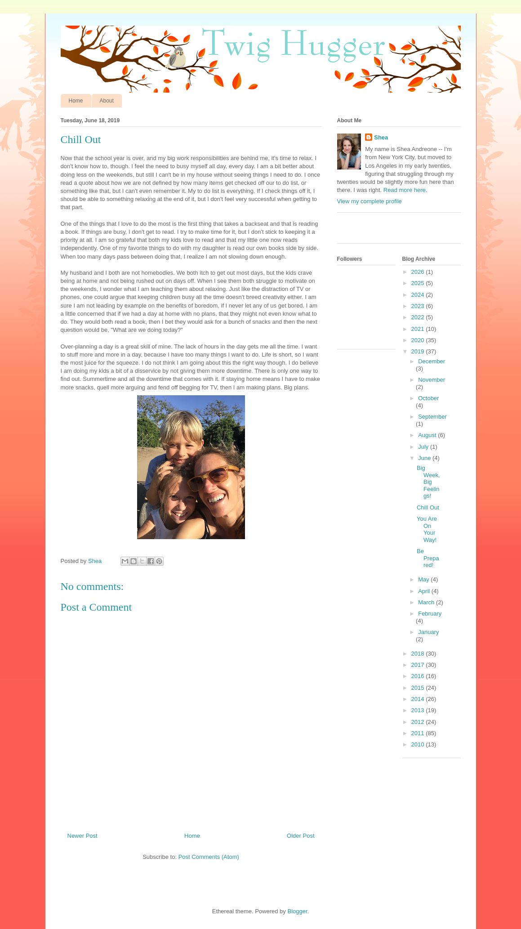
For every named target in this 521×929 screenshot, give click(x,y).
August (428, 435)
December (431, 361)
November (431, 379)
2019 (418, 351)
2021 (418, 329)
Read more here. (405, 190)
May (424, 579)
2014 (418, 699)
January (428, 632)
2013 (418, 710)
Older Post (300, 835)
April (425, 591)
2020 (418, 340)
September (432, 416)
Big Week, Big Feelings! (428, 481)
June (425, 458)
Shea (381, 137)
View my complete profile (369, 201)
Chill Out (428, 507)
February (429, 613)
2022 (418, 317)
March (427, 602)
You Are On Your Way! (427, 529)
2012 (418, 722)
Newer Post (82, 835)
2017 (418, 664)
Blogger (297, 911)
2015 (418, 687)
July (424, 446)
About (107, 101)
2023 (418, 306)
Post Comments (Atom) (208, 856)
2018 (418, 653)
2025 (418, 283)
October (428, 398)
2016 (418, 676)
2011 (418, 733)
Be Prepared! (428, 558)
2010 (418, 744)
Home (76, 101)
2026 (418, 271)
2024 (418, 294)
